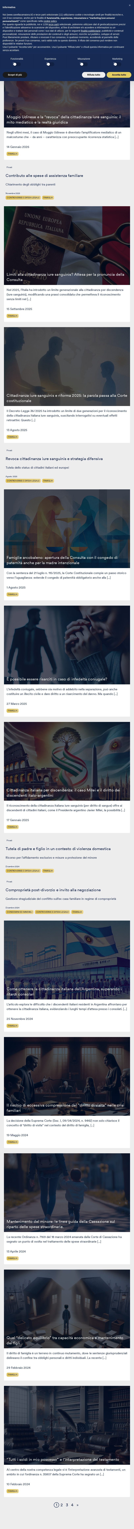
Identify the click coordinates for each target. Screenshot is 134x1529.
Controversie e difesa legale (23, 197)
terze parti (54, 1473)
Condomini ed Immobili (19, 912)
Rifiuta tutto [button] (93, 1523)
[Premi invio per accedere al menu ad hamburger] (126, 10)
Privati (9, 167)
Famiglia (12, 154)
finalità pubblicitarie (90, 1479)
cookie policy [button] (50, 1470)
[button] (129, 1454)
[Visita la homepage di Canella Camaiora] (22, 10)
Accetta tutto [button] (119, 1523)
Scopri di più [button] (15, 1523)
